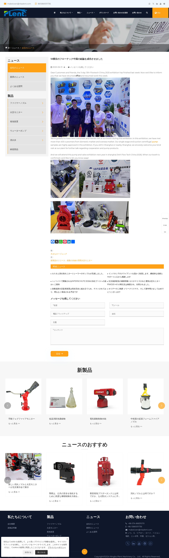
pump (155, 142)
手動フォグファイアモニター (21, 419)
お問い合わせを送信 (120, 13)
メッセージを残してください (82, 67)
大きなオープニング (59, 254)
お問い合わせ (137, 13)
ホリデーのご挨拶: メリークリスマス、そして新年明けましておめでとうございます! (135, 290)
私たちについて (65, 13)
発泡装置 (14, 121)
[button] (7, 405)
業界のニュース (17, 77)
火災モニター (16, 112)
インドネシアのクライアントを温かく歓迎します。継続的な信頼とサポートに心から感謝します (135, 275)
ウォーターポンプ (18, 131)
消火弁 (13, 140)
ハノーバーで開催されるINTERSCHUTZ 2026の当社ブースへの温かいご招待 (78, 283)
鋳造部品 (14, 149)
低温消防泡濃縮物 (57, 419)
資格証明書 (12, 528)
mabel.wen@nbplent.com (19, 4)
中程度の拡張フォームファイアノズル (145, 420)
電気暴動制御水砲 (98, 419)
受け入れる (41, 552)
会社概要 (11, 524)
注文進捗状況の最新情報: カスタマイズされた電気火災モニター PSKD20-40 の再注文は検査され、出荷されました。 (133, 283)
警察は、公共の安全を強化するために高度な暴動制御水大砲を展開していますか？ (63, 495)
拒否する (28, 552)
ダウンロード (104, 13)
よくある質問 (16, 86)
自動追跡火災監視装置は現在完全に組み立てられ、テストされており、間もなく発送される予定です (78, 290)
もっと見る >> (14, 423)
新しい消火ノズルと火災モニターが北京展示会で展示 (22, 485)
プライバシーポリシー (57, 547)
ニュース (90, 13)
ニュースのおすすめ (84, 445)
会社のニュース (28, 48)
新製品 (84, 370)
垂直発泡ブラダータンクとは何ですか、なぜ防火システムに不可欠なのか (104, 495)
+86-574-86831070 (136, 523)
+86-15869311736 (134, 527)
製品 (78, 13)
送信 (59, 353)
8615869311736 (44, 4)
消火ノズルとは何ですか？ (143, 493)
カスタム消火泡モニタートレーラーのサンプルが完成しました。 (78, 273)
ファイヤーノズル (18, 103)
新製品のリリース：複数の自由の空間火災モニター (71, 260)
